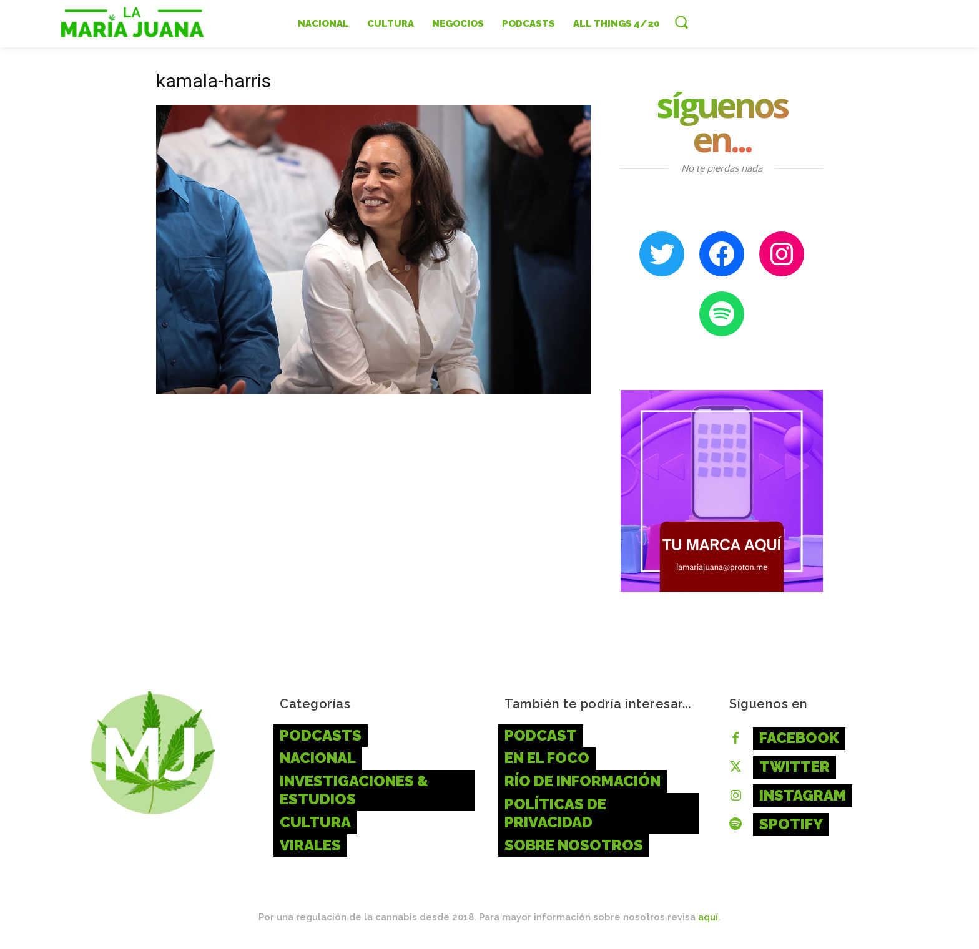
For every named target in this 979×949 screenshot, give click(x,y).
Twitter (794, 766)
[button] (681, 21)
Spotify (791, 824)
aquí (708, 917)
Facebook (799, 738)
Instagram (802, 795)
